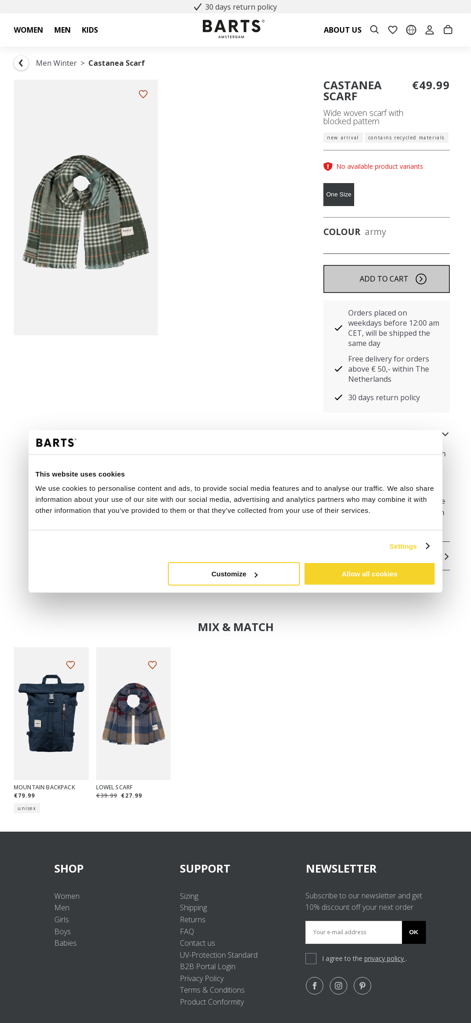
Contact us (197, 943)
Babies (65, 943)
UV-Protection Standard (219, 955)
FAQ (187, 931)
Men (61, 907)
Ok (414, 932)
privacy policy (385, 958)
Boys (62, 931)
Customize (235, 574)
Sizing (189, 896)
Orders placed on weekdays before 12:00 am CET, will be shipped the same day (393, 328)
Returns (193, 919)
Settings (403, 546)
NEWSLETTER (341, 868)
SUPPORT (235, 868)
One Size (338, 194)
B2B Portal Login (208, 966)
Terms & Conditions (212, 990)
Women (67, 896)
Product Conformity (212, 1002)
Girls (61, 919)
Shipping (193, 907)
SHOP (109, 868)
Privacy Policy (202, 978)
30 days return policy (235, 7)
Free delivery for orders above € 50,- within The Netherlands (388, 369)
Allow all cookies (369, 574)
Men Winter (56, 63)
